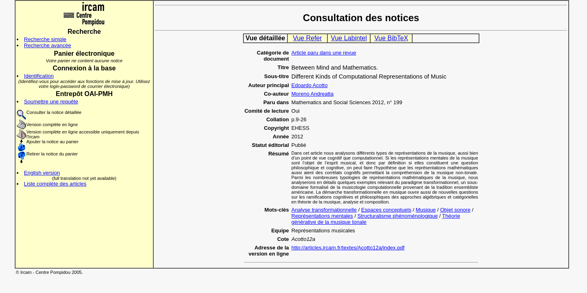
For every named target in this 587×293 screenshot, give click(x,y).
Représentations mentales (322, 216)
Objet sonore (455, 210)
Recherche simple (45, 39)
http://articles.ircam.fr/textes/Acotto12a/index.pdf (347, 248)
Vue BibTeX (391, 38)
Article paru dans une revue (323, 53)
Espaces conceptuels (386, 210)
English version (42, 173)
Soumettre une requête (51, 101)
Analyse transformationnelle (324, 210)
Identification (39, 76)
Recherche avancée (47, 45)
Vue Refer (307, 38)
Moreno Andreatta (312, 94)
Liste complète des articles (55, 184)
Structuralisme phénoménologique (397, 216)
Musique (426, 210)
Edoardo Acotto (309, 85)
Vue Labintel (349, 38)
